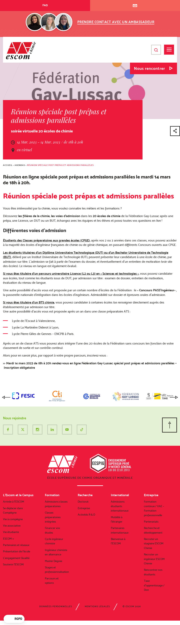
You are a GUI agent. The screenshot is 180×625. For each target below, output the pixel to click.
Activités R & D (86, 514)
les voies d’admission (65, 216)
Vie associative (12, 525)
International (120, 495)
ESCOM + (8, 538)
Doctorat (83, 501)
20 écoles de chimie (106, 216)
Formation (52, 495)
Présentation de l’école (16, 551)
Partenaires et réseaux (16, 545)
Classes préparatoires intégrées (53, 517)
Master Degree (53, 561)
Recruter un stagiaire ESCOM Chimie (153, 543)
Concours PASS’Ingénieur (156, 290)
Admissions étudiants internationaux (120, 506)
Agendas (20, 165)
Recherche (85, 495)
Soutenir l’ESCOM (13, 564)
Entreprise (84, 508)
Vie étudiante (11, 532)
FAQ (45, 5)
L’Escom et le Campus (18, 495)
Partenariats (151, 521)
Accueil (7, 165)
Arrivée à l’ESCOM (13, 501)
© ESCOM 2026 (132, 606)
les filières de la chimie (34, 216)
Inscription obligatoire (19, 368)
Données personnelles (55, 606)
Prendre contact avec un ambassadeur (115, 22)
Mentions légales (97, 606)
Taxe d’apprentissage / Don (154, 585)
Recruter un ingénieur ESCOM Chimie (154, 559)
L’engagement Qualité (16, 558)
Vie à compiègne (13, 519)
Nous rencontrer (149, 68)
